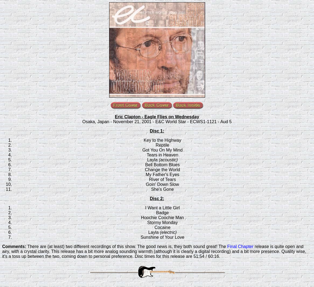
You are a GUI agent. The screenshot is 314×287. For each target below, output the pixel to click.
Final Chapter (240, 246)
